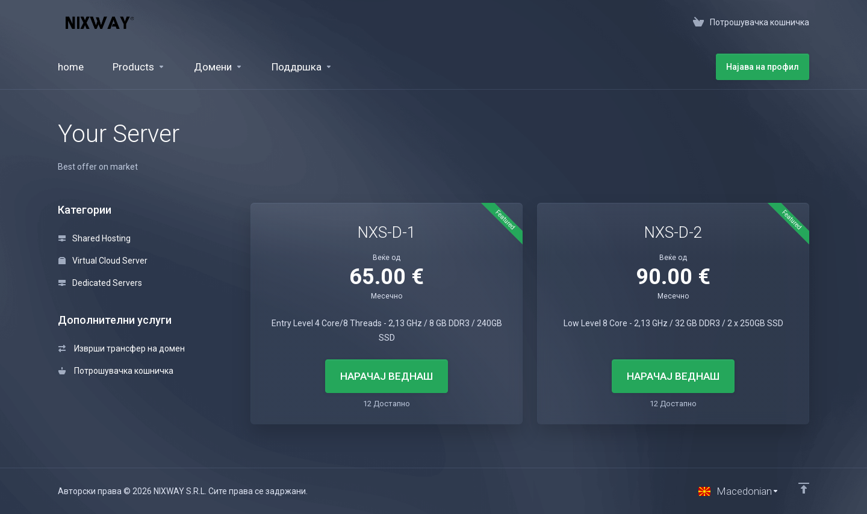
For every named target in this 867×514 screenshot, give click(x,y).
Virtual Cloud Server (103, 260)
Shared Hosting (94, 238)
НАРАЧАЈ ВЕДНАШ (386, 376)
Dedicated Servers (100, 283)
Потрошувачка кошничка (115, 371)
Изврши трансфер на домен (121, 348)
